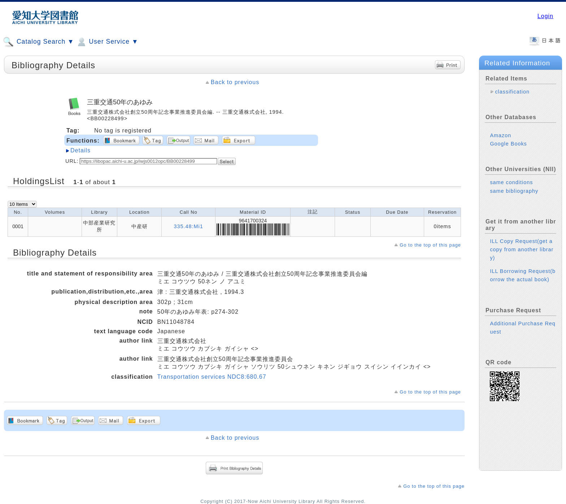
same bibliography (514, 191)
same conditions (511, 182)
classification (512, 92)
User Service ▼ (107, 41)
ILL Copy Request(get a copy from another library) (521, 249)
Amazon (500, 135)
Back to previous (235, 82)
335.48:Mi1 (188, 226)
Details (80, 150)
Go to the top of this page (430, 245)
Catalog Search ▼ (38, 41)
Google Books (508, 144)
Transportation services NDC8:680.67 (211, 377)
